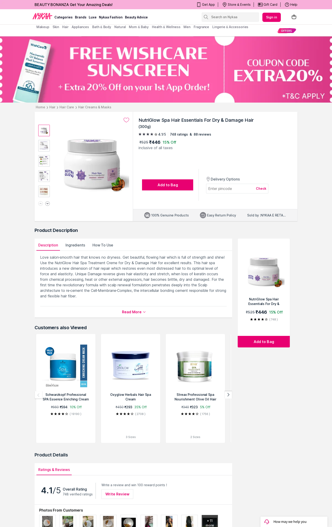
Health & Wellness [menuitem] (166, 27)
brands (80, 17)
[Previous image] (40, 204)
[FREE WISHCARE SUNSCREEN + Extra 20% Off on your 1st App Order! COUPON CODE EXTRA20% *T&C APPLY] (166, 69)
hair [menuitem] (65, 27)
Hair (52, 107)
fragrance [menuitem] (201, 27)
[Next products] (228, 395)
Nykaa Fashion (111, 17)
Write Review (117, 494)
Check (261, 188)
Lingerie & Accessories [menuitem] (230, 27)
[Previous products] (38, 395)
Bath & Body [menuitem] (101, 27)
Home (40, 107)
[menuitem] (286, 30)
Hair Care (66, 107)
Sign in (271, 17)
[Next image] (47, 204)
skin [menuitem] (56, 27)
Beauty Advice (136, 17)
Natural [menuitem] (120, 27)
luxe (93, 17)
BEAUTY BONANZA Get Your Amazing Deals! (74, 4)
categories (63, 17)
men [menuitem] (187, 27)
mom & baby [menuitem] (138, 27)
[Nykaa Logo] (42, 16)
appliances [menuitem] (80, 27)
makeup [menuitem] (42, 27)
